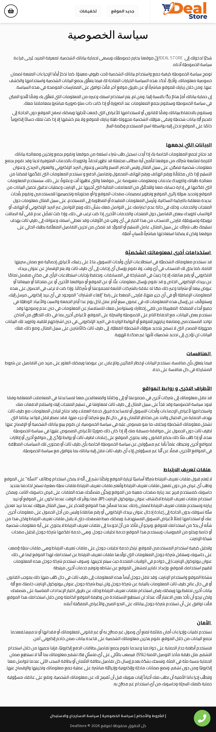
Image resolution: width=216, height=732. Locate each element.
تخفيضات (88, 11)
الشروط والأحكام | (151, 715)
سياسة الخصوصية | (118, 715)
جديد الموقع (122, 11)
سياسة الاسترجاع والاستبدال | (75, 715)
